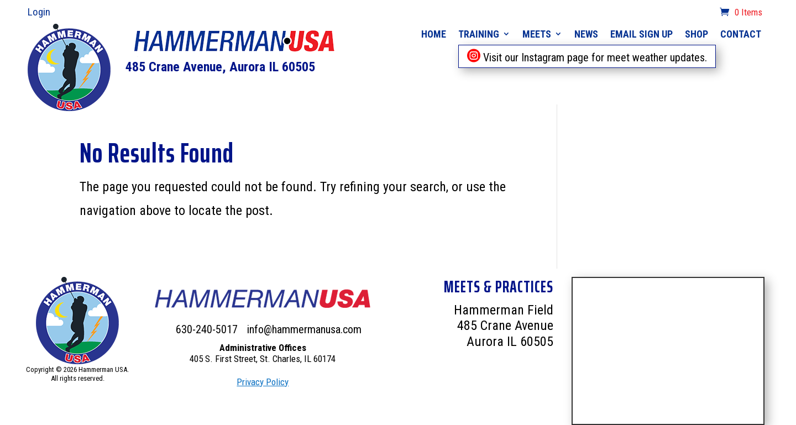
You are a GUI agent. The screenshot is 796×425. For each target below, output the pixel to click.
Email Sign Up (641, 34)
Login (39, 12)
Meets (536, 34)
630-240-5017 (208, 329)
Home (433, 34)
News (586, 34)
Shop (696, 34)
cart (705, 13)
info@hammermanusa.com (304, 329)
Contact (740, 34)
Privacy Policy (263, 381)
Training (478, 34)
